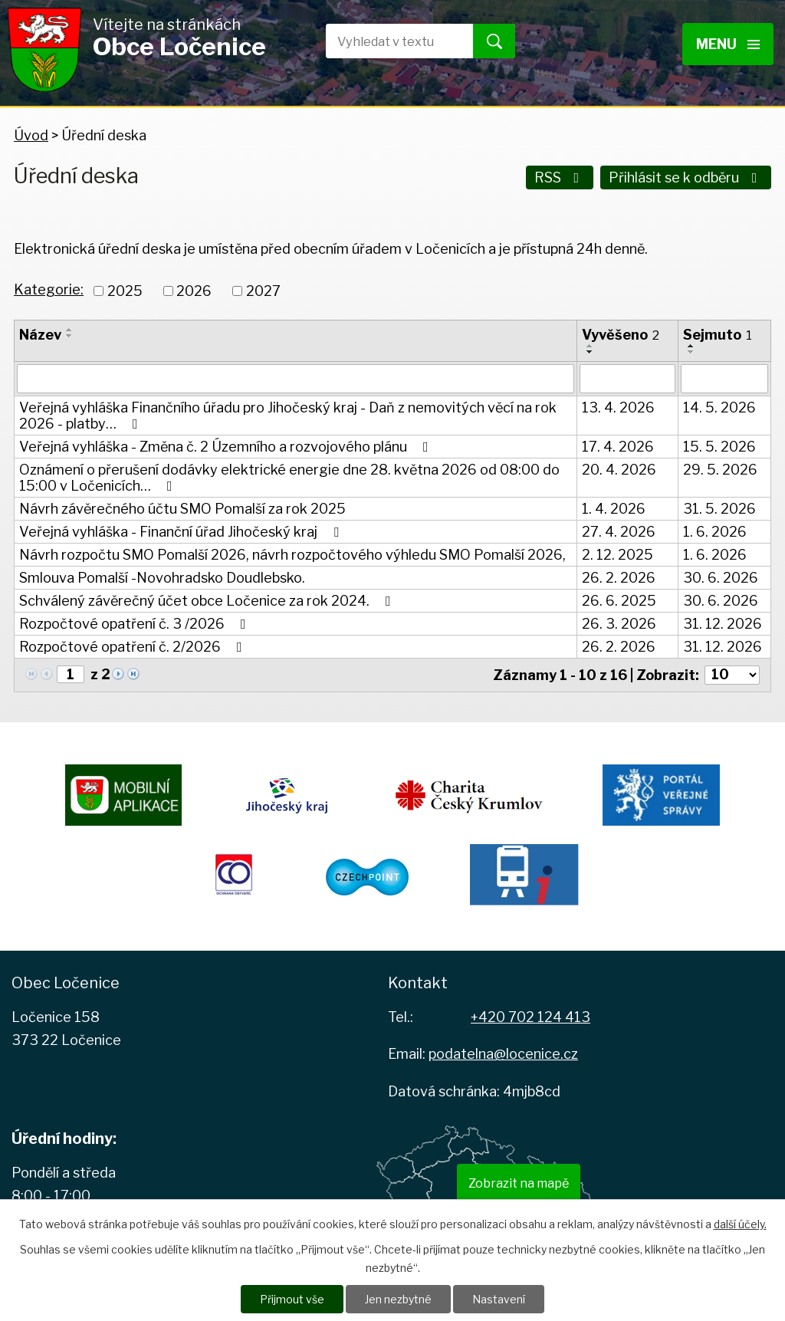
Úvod (31, 135)
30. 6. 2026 (720, 578)
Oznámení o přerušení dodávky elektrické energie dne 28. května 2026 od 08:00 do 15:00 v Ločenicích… (289, 478)
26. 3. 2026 (619, 624)
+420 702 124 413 (530, 1017)
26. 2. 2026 (618, 578)
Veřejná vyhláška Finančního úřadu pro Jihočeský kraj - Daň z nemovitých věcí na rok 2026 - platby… (288, 415)
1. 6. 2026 (715, 532)
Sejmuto (717, 335)
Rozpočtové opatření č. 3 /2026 (135, 624)
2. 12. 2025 (617, 555)
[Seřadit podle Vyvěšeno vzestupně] (590, 346)
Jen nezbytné (398, 1299)
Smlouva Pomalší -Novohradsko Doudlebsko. (162, 578)
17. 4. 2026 (618, 447)
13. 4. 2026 (618, 407)
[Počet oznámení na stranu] (732, 675)
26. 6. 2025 (619, 601)
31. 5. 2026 (719, 509)
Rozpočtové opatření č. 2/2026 (133, 647)
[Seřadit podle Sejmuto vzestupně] (691, 346)
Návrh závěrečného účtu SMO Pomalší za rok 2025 (182, 509)
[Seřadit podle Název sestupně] (69, 336)
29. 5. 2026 (720, 470)
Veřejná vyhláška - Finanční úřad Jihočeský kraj (182, 532)
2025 (125, 291)
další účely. (740, 1224)
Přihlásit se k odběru (686, 177)
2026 (194, 291)
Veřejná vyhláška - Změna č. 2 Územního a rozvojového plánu (227, 447)
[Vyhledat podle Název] (295, 378)
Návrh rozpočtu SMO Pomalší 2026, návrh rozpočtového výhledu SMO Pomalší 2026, (292, 555)
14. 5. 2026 (719, 407)
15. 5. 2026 (719, 447)
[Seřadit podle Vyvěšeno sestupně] (590, 352)
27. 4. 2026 (618, 532)
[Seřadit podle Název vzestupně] (69, 330)
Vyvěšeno (620, 335)
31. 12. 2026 (722, 624)
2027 (263, 291)
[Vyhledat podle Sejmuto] (724, 378)
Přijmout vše (292, 1299)
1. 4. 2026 (613, 509)
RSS (560, 177)
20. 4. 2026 (619, 470)
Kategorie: (49, 289)
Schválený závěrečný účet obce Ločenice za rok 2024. (208, 601)
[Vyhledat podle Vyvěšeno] (627, 378)
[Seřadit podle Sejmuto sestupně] (691, 352)
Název (40, 335)
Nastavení (498, 1299)
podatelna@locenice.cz (503, 1054)
